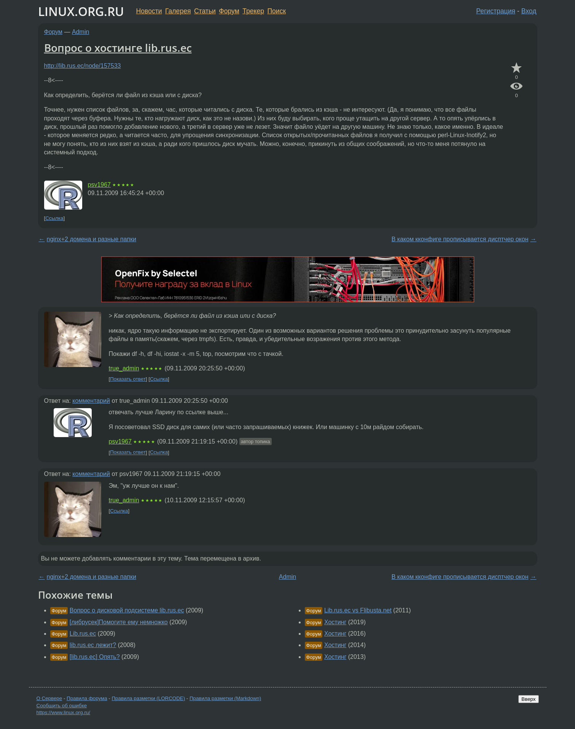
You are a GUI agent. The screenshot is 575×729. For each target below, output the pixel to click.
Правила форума (87, 698)
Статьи (205, 11)
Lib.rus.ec (83, 633)
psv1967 (99, 184)
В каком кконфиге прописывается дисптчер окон (460, 239)
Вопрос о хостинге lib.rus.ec (118, 47)
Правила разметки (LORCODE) (148, 698)
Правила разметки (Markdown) (225, 698)
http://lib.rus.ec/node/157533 (82, 65)
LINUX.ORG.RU (81, 11)
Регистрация (495, 11)
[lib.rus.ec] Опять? (95, 657)
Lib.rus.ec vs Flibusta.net (358, 610)
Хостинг (335, 622)
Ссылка (54, 218)
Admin (80, 32)
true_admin (124, 368)
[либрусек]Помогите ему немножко (119, 622)
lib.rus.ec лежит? (93, 645)
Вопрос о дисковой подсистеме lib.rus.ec (127, 610)
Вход (529, 11)
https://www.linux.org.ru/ (63, 712)
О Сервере (49, 698)
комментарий (91, 400)
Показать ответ (128, 379)
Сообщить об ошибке (62, 705)
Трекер (253, 11)
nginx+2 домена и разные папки (91, 239)
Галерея (178, 11)
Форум (229, 11)
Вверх (528, 699)
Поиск (276, 11)
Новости (149, 11)
